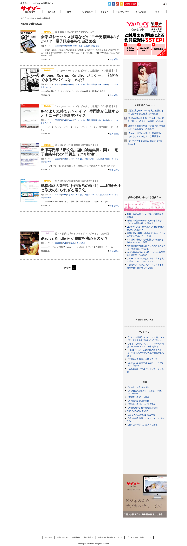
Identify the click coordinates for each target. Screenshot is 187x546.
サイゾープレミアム (30, 9)
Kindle (69, 46)
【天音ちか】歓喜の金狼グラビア (142, 359)
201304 (58, 46)
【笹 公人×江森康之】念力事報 (141, 415)
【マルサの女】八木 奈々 (138, 387)
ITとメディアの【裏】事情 (84, 84)
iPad (64, 46)
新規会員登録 (130, 4)
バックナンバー (122, 12)
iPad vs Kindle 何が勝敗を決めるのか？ (74, 238)
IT (68, 243)
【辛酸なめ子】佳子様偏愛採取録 (142, 408)
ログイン (157, 12)
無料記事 (51, 12)
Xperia (105, 84)
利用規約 (76, 537)
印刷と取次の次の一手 (104, 159)
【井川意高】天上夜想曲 (138, 400)
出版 (80, 46)
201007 (58, 84)
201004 (58, 243)
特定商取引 (89, 537)
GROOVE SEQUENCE (137, 411)
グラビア (104, 12)
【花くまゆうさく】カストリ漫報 (142, 424)
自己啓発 (87, 46)
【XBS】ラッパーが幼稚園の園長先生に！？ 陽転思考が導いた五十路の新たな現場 (145, 353)
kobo (75, 46)
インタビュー (87, 12)
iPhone (70, 84)
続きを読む (114, 59)
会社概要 (48, 537)
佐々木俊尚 (80, 243)
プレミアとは (140, 12)
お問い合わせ (62, 537)
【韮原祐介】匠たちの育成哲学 (141, 404)
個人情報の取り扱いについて (110, 537)
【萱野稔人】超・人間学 (138, 397)
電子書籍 (95, 46)
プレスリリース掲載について (139, 537)
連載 (69, 12)
